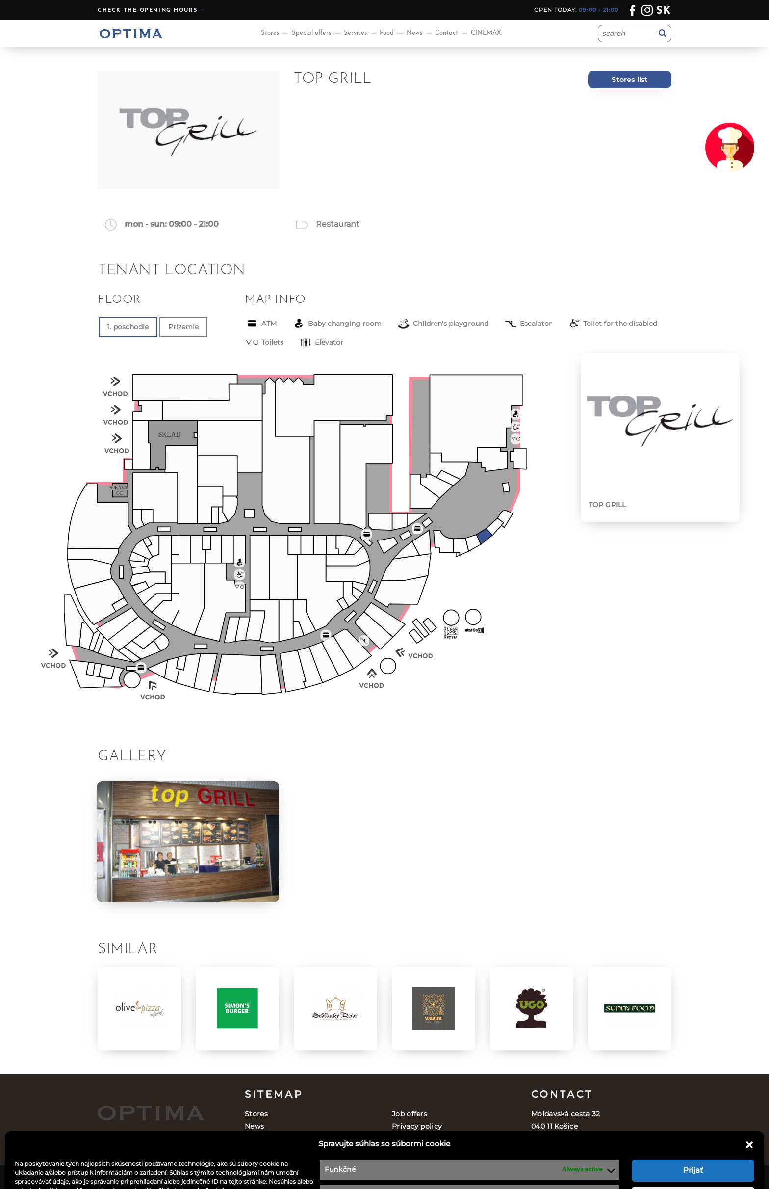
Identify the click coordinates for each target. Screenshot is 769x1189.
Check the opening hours (147, 10)
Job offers (409, 1113)
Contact (446, 33)
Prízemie (183, 327)
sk (663, 11)
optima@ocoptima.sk (595, 1150)
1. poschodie (128, 327)
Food (387, 33)
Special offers (311, 33)
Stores (270, 33)
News (414, 33)
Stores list (629, 79)
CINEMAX (486, 33)
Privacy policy (417, 1126)
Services (355, 33)
